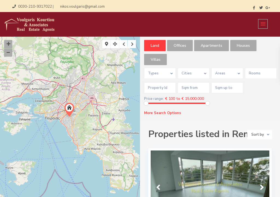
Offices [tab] (180, 45)
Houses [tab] (243, 45)
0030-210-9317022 (35, 6)
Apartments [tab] (211, 45)
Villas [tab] (156, 59)
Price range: (154, 99)
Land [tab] (155, 45)
